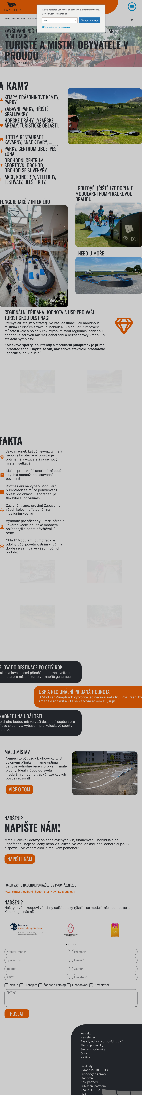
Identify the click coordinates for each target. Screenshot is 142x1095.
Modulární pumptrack (12, 18)
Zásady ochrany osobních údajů (101, 1041)
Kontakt (85, 1033)
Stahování (87, 1078)
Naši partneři (89, 1082)
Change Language (89, 20)
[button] (66, 944)
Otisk (83, 1053)
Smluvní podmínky (92, 1049)
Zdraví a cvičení (22, 891)
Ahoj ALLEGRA (90, 1090)
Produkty (86, 1066)
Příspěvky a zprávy (93, 1074)
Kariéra (85, 1057)
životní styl (41, 891)
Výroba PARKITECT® (94, 1070)
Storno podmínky (91, 1045)
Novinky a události (62, 891)
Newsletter (87, 1037)
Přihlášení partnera (93, 1086)
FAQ (7, 891)
